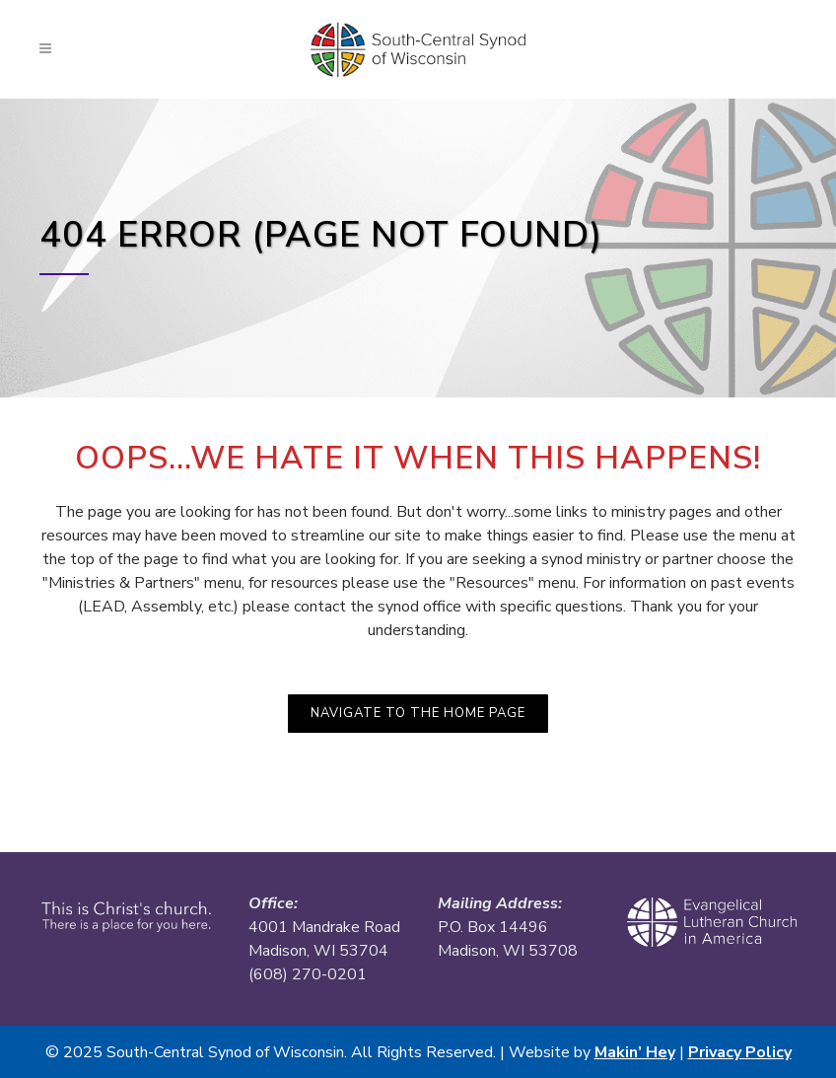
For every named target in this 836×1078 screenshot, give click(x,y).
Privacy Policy (740, 1052)
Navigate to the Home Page (418, 713)
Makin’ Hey (634, 1052)
